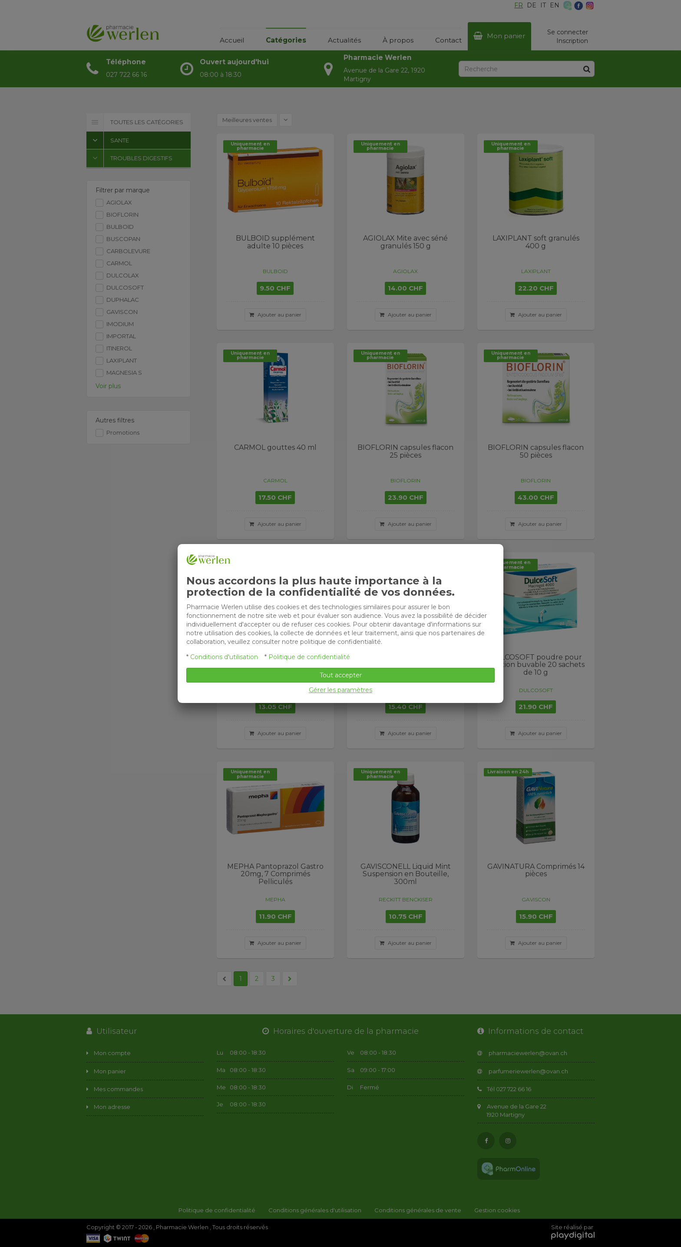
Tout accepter (341, 675)
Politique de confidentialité (309, 657)
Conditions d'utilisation (224, 657)
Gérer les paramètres (340, 690)
